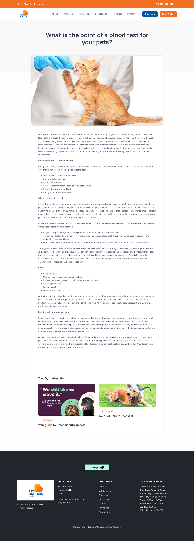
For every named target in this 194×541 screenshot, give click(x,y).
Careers (103, 503)
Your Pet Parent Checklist (116, 416)
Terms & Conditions (97, 527)
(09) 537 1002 (166, 4)
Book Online (168, 14)
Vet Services (105, 491)
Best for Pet (101, 13)
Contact (131, 13)
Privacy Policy (79, 527)
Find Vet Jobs (114, 527)
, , (66, 490)
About (55, 13)
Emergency (84, 13)
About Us (103, 486)
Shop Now (150, 14)
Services (68, 13)
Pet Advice (117, 13)
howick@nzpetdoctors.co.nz (71, 499)
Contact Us (104, 512)
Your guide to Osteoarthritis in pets (61, 425)
